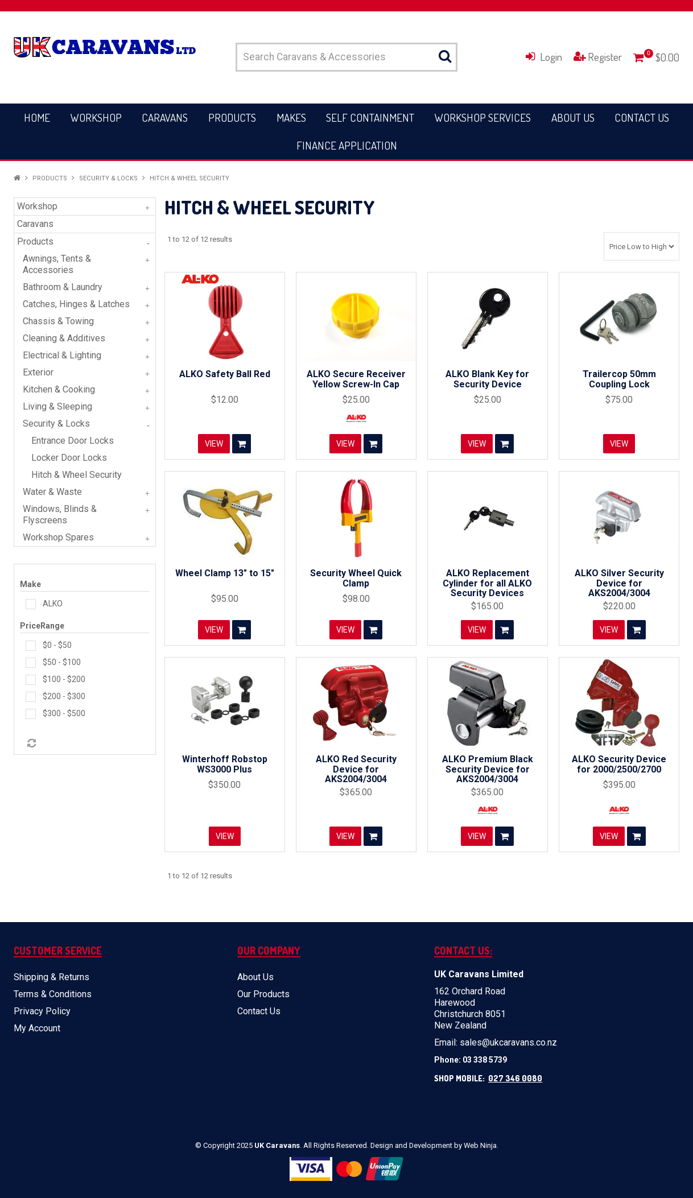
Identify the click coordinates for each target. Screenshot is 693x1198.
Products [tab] (35, 241)
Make (30, 584)
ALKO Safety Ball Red (224, 374)
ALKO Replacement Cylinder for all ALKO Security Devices (487, 583)
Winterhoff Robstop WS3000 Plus (224, 764)
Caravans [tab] (35, 223)
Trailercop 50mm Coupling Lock (619, 379)
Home (37, 117)
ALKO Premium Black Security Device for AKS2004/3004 (487, 769)
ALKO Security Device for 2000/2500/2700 (619, 764)
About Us (573, 117)
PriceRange (42, 625)
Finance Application (346, 145)
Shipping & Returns (51, 977)
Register (605, 56)
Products (232, 117)
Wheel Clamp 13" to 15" (224, 573)
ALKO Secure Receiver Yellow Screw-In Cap (356, 379)
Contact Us (641, 117)
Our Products (263, 994)
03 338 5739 (485, 1059)
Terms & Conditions (53, 994)
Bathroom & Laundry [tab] (62, 287)
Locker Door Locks (69, 457)
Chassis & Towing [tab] (58, 321)
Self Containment (370, 117)
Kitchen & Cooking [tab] (59, 389)
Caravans (165, 117)
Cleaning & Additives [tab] (64, 338)
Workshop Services (483, 117)
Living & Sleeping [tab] (57, 406)
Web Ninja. (481, 1145)
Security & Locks (108, 178)
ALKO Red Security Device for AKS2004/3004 (356, 769)
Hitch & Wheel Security (76, 474)
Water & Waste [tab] (52, 491)
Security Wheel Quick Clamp (356, 578)
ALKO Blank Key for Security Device (487, 379)
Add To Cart (241, 443)
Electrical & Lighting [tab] (62, 355)
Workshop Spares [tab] (58, 537)
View (214, 443)
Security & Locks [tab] (56, 423)
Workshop (96, 117)
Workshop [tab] (37, 206)
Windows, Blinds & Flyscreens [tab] (60, 514)
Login (551, 56)
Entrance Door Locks (72, 440)
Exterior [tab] (38, 372)
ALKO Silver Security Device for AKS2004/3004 (619, 583)
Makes (291, 117)
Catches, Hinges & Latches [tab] (76, 304)
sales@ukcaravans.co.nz (508, 1042)
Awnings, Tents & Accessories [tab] (57, 264)
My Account (37, 1028)
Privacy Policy (42, 1011)
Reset (31, 743)
